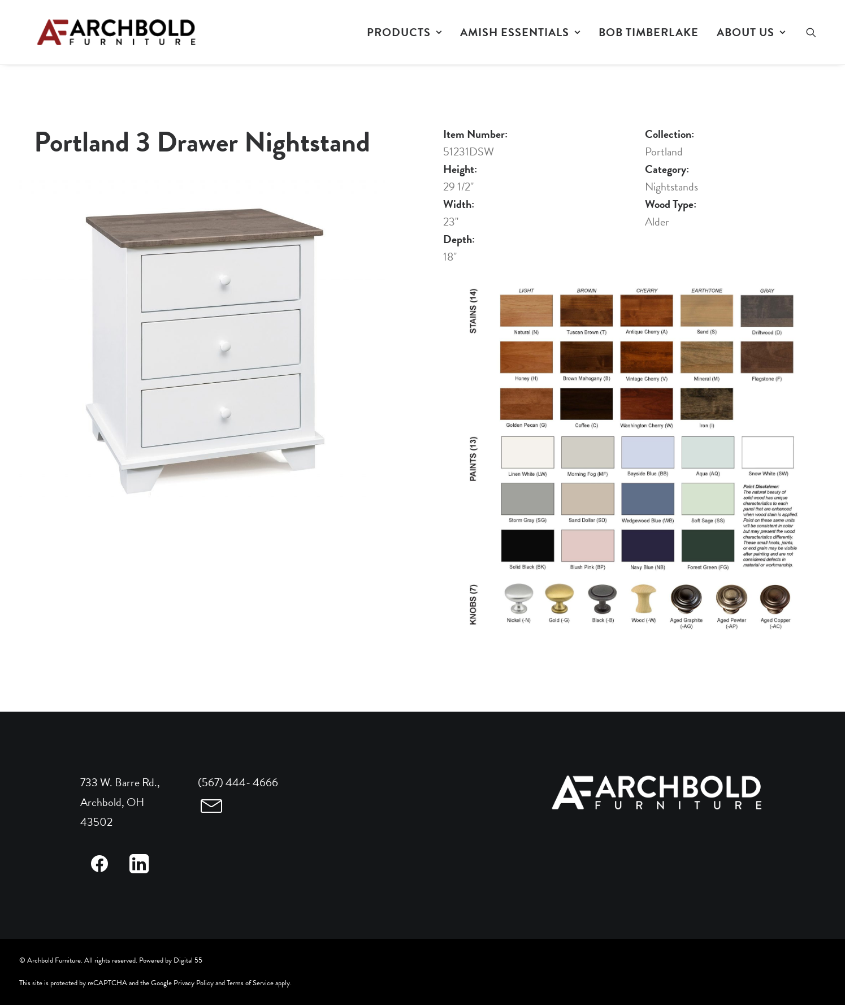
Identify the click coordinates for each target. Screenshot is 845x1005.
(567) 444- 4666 (238, 782)
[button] (816, 32)
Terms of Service (250, 983)
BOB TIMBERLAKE (649, 32)
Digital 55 (188, 960)
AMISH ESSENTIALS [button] (520, 32)
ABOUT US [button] (751, 32)
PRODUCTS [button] (404, 32)
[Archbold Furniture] (102, 32)
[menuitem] (404, 32)
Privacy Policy (194, 983)
